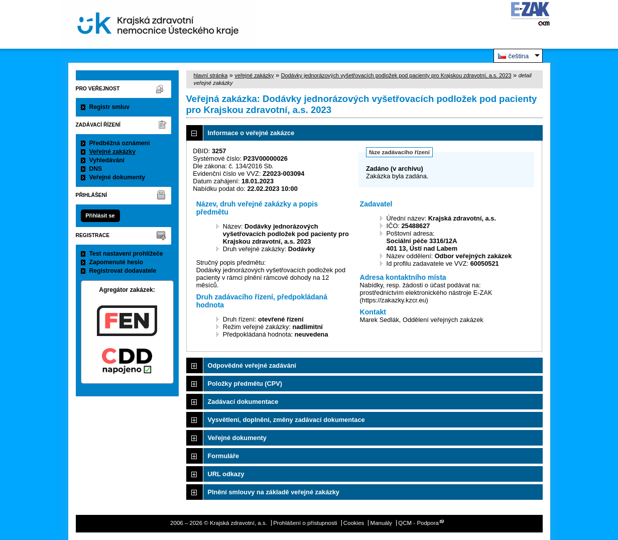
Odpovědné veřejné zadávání (252, 365)
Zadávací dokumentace (243, 401)
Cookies (353, 523)
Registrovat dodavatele (123, 270)
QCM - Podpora (418, 523)
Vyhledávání (107, 160)
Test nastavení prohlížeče (126, 253)
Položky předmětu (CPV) (245, 383)
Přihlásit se (99, 215)
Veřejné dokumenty (117, 177)
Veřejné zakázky (112, 151)
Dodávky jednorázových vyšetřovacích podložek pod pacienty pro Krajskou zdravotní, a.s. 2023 (396, 75)
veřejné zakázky (254, 75)
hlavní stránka (211, 75)
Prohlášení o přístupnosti (305, 523)
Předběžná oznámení (119, 143)
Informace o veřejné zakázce (251, 133)
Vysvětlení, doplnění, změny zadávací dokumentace (286, 419)
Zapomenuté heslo (116, 262)
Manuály (381, 523)
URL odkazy (226, 474)
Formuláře (223, 456)
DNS (95, 168)
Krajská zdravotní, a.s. (158, 24)
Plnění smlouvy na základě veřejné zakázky (273, 492)
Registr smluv (109, 107)
